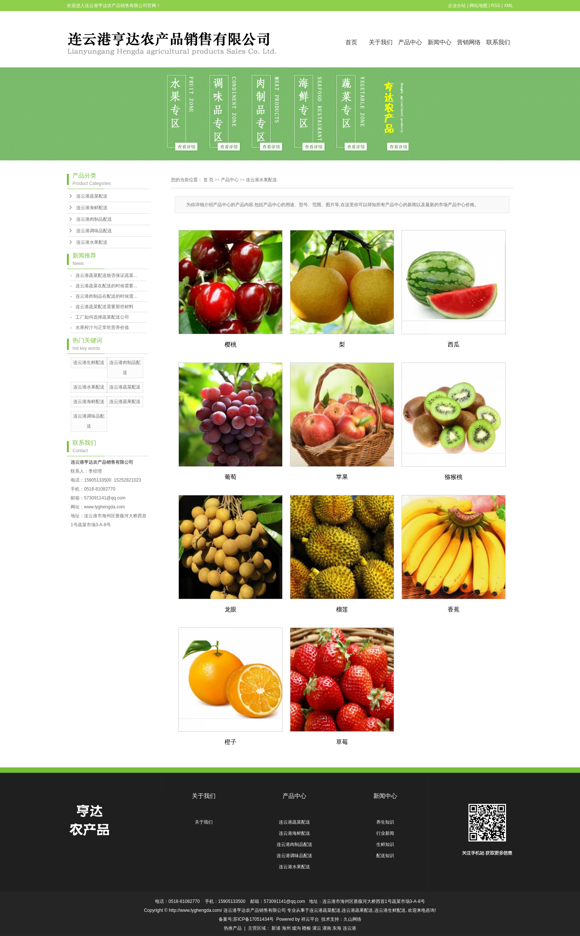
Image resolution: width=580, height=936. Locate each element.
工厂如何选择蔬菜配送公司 (102, 317)
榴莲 (342, 609)
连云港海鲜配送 (91, 207)
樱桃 (230, 344)
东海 (336, 928)
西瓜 (454, 344)
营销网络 (469, 42)
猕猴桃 (454, 477)
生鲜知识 (385, 844)
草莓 (342, 742)
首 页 (208, 179)
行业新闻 (385, 833)
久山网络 (352, 919)
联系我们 (498, 42)
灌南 (326, 928)
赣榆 (306, 928)
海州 (286, 928)
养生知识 (385, 822)
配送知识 (385, 855)
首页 (351, 42)
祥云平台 (310, 919)
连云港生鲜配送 (88, 362)
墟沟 (296, 928)
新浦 (275, 928)
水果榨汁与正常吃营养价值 (102, 327)
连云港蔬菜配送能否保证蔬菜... (106, 275)
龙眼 (230, 609)
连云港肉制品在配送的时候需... (106, 296)
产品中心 (410, 42)
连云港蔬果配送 (125, 401)
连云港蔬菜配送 (91, 196)
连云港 (349, 928)
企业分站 (457, 5)
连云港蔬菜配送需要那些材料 (104, 306)
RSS (495, 5)
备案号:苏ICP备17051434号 (246, 919)
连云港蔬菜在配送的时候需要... (106, 285)
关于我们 (381, 42)
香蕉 (454, 609)
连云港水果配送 (91, 242)
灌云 (316, 928)
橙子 (230, 742)
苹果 (342, 477)
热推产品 (233, 928)
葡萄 (230, 477)
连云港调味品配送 (94, 230)
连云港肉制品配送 (94, 219)
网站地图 (478, 5)
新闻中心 (439, 42)
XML (508, 5)
